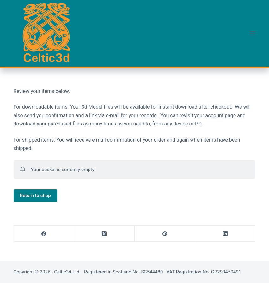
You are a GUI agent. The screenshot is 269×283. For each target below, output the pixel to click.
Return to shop (35, 195)
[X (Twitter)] (104, 234)
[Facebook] (44, 234)
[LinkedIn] (225, 234)
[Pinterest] (165, 234)
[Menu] (252, 33)
